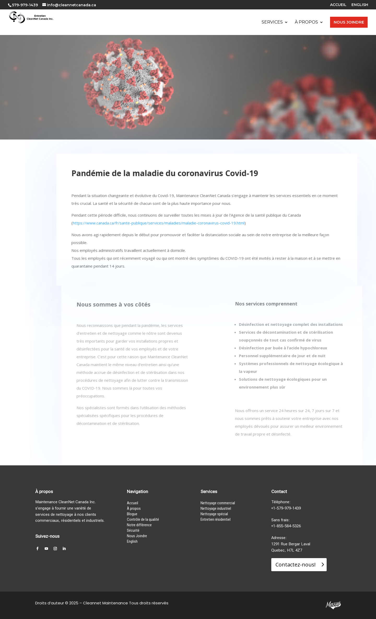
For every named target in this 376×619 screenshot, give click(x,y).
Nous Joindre (137, 536)
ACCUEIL (338, 5)
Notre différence (139, 525)
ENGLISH (359, 5)
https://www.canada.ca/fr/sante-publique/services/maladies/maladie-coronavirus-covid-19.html (162, 222)
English (132, 541)
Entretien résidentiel (216, 519)
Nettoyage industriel (216, 508)
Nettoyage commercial (218, 503)
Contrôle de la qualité (143, 519)
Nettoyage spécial (214, 514)
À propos (134, 508)
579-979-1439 (25, 5)
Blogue (132, 514)
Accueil (132, 503)
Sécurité (133, 530)
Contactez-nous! (295, 564)
